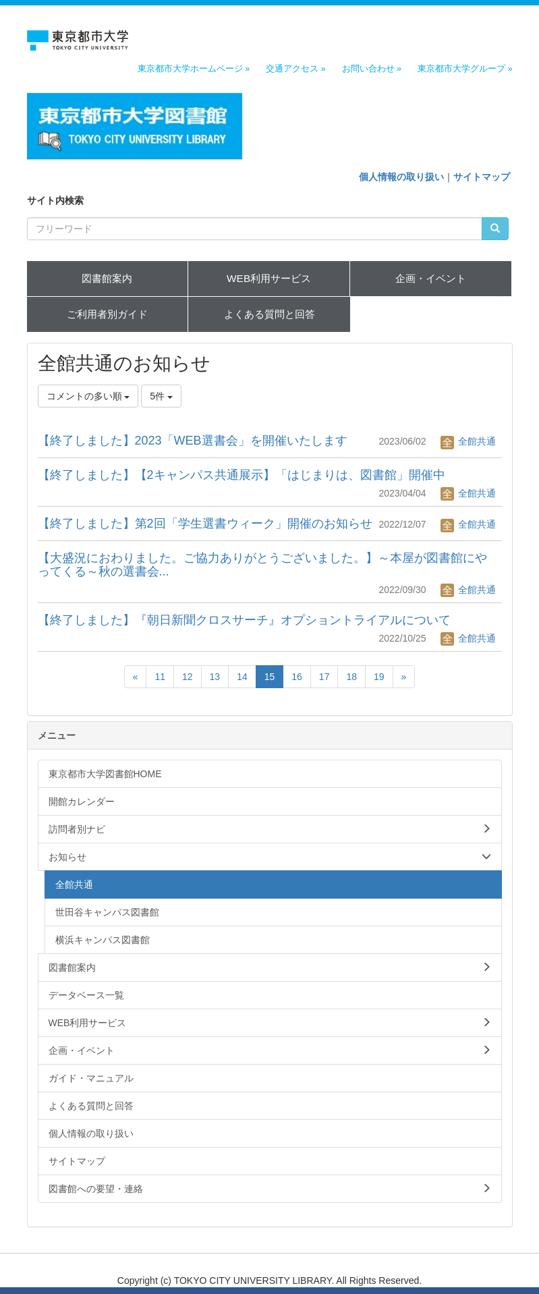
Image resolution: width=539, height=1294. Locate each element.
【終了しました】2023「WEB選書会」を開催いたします (192, 440)
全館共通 (468, 441)
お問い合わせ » (372, 69)
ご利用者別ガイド (107, 314)
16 (296, 676)
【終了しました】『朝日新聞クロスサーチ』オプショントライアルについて (244, 620)
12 (187, 676)
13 (215, 676)
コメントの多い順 (88, 396)
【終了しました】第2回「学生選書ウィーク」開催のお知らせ (205, 523)
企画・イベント (430, 278)
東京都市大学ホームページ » (194, 69)
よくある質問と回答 (269, 314)
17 (324, 676)
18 (351, 676)
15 (269, 676)
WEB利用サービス (269, 278)
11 (159, 676)
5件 (161, 396)
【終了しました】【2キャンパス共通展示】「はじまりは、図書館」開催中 (241, 475)
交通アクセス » (296, 69)
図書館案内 (107, 278)
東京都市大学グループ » (465, 69)
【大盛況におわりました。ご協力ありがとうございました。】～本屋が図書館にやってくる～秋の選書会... (262, 564)
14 (242, 676)
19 (379, 676)
